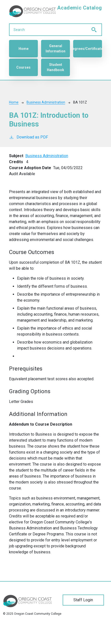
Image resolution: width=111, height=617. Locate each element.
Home (24, 49)
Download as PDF (28, 136)
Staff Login (83, 600)
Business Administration (46, 102)
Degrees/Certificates (87, 49)
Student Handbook (55, 67)
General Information (55, 48)
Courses (23, 67)
